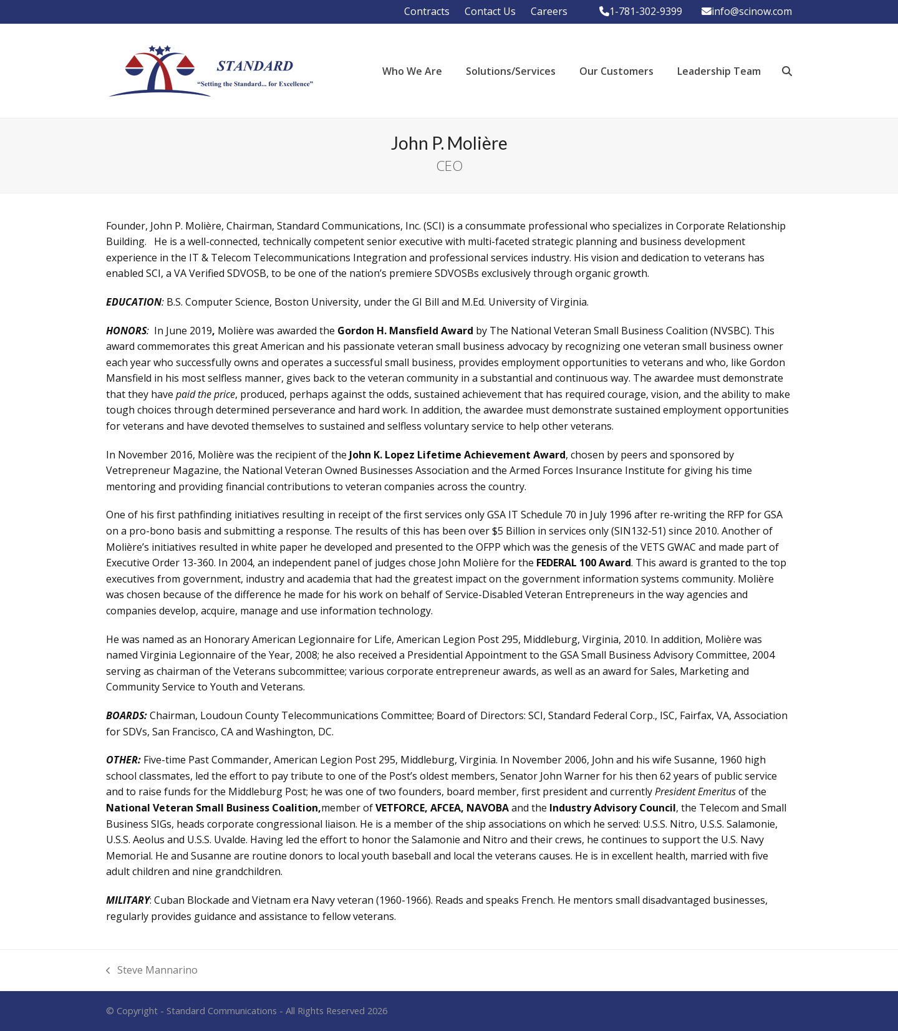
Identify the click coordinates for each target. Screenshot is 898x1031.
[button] (787, 71)
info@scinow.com (752, 11)
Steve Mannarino (152, 971)
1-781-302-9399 (645, 11)
